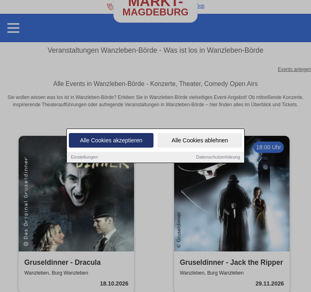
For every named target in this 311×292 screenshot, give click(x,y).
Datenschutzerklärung (218, 157)
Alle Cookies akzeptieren (111, 140)
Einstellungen (84, 157)
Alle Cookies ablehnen (200, 140)
